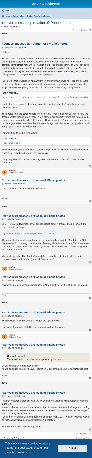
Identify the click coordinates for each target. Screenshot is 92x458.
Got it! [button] (72, 448)
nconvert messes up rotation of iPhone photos (36, 23)
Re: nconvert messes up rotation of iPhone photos (33, 180)
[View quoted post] (25, 356)
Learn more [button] (24, 452)
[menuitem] (5, 11)
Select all (14, 93)
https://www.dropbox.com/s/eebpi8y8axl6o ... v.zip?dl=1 (30, 233)
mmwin (13, 356)
